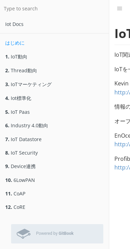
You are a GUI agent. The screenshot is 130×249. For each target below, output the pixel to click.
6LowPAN (20, 180)
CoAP (15, 193)
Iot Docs (14, 24)
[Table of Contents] (119, 8)
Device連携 (20, 166)
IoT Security (21, 152)
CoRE (15, 207)
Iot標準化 (18, 98)
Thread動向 (21, 70)
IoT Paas (17, 112)
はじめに (15, 42)
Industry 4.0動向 (26, 125)
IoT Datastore (23, 139)
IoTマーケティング (28, 84)
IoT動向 (16, 56)
